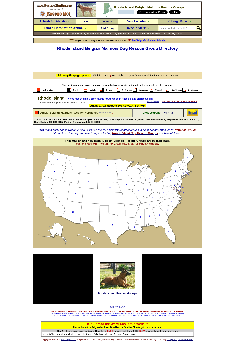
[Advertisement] (117, 61)
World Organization (68, 340)
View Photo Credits (185, 340)
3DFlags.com (172, 340)
